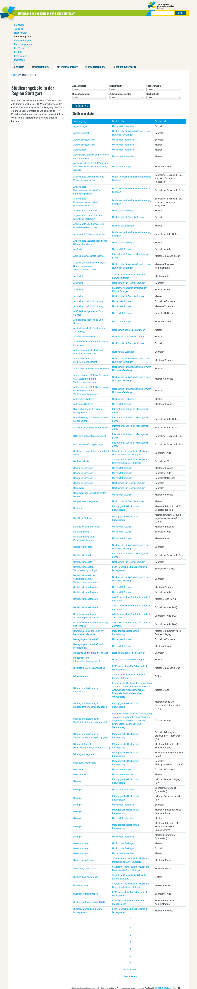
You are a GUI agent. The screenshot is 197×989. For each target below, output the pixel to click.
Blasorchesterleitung (83, 816)
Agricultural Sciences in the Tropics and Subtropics (91, 113)
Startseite (15, 31)
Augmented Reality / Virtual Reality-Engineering (91, 300)
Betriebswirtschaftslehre (85, 543)
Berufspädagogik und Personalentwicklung (84, 495)
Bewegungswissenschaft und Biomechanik (88, 603)
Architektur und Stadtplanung (88, 258)
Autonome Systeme (83, 360)
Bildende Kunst (80, 633)
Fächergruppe (153, 42)
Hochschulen (42, 23)
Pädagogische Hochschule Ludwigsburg (125, 465)
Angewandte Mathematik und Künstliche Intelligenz (88, 174)
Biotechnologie (80, 800)
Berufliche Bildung (82, 475)
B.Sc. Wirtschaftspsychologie (88, 401)
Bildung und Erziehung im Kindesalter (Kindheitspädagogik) (90, 662)
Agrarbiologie (80, 83)
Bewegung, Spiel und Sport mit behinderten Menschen (88, 589)
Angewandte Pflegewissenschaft (89, 190)
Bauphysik (78, 444)
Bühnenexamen (81, 842)
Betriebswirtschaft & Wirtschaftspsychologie (85, 525)
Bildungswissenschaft (84, 719)
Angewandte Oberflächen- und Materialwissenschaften (88, 182)
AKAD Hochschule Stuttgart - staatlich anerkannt (131, 555)
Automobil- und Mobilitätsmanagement (85, 317)
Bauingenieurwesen (83, 424)
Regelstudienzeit (80, 50)
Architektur (78, 232)
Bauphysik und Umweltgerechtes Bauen (89, 451)
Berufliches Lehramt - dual (86, 483)
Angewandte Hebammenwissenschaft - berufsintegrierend (86, 147)
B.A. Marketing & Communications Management (90, 376)
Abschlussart (79, 42)
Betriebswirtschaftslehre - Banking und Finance (90, 581)
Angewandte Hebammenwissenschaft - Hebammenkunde (86, 159)
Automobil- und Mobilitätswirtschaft (91, 325)
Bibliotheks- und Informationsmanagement (86, 616)
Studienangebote (68, 23)
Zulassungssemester (120, 50)
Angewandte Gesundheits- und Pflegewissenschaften (88, 135)
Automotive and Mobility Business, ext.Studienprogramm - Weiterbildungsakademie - (90, 347)
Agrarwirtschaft (81, 89)
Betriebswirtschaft (82, 503)
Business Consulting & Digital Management (88, 867)
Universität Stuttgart (122, 123)
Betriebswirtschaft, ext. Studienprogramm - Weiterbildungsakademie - (86, 535)
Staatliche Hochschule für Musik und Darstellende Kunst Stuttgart (130, 409)
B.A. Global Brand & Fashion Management (87, 367)
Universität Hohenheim (123, 83)
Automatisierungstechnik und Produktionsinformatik (88, 308)
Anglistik (77, 205)
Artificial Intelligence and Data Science (88, 270)
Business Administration (85, 850)
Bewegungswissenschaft (85, 596)
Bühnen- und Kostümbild (85, 833)
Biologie (77, 737)
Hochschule (118, 78)
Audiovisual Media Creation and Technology (89, 286)
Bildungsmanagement (84, 711)
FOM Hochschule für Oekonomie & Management (129, 525)
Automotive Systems (83, 355)
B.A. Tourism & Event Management (90, 384)
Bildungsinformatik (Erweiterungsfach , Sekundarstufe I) (91, 702)
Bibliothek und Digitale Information (91, 609)
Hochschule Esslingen (123, 167)
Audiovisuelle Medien (84, 293)
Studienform (115, 42)
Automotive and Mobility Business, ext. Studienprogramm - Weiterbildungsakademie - (90, 335)
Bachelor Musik (81, 418)
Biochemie (78, 726)
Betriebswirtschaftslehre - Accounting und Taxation (86, 572)
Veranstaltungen (96, 23)
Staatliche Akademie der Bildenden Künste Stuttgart (129, 233)
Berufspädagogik (82, 488)
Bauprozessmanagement (86, 458)
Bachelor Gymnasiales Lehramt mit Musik (91, 409)
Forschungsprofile (126, 23)
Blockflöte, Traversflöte (84, 825)
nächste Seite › (130, 926)
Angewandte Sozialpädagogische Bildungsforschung (90, 199)
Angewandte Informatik (85, 167)
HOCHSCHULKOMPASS (162, 945)
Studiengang (79, 78)
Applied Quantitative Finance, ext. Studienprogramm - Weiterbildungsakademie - (90, 222)
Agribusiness (79, 106)
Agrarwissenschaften (84, 96)
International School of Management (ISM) (130, 212)
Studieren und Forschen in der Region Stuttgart (55, 13)
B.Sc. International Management (89, 392)
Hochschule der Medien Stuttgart (128, 286)
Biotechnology (80, 810)
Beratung (77, 464)
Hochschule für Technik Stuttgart (128, 173)
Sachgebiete (152, 50)
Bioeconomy (79, 731)
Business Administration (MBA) (89, 858)
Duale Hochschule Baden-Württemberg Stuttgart (131, 135)
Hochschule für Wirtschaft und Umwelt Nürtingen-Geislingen (131, 90)
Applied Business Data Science (89, 212)
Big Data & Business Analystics (89, 624)
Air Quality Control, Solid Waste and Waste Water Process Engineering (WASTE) (91, 123)
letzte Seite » (130, 933)
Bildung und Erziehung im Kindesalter (86, 646)
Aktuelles (19, 23)
